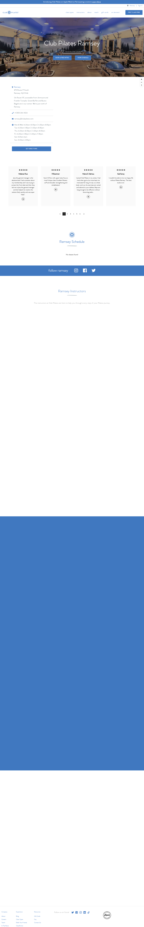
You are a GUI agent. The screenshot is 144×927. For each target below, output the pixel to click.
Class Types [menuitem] (70, 12)
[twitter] (94, 272)
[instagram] (76, 272)
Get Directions (31, 149)
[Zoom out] (141, 82)
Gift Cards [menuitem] (104, 12)
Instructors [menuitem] (80, 12)
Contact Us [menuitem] (37, 923)
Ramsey (132, 6)
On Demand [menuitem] (115, 12)
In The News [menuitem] (5, 926)
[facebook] (85, 272)
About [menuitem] (89, 12)
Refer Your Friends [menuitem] (21, 923)
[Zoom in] (141, 79)
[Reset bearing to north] (141, 85)
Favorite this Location (71, 51)
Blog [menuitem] (17, 916)
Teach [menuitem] (96, 12)
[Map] (72, 118)
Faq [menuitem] (35, 919)
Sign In (140, 6)
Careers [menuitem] (3, 919)
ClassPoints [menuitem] (19, 926)
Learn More (96, 2)
